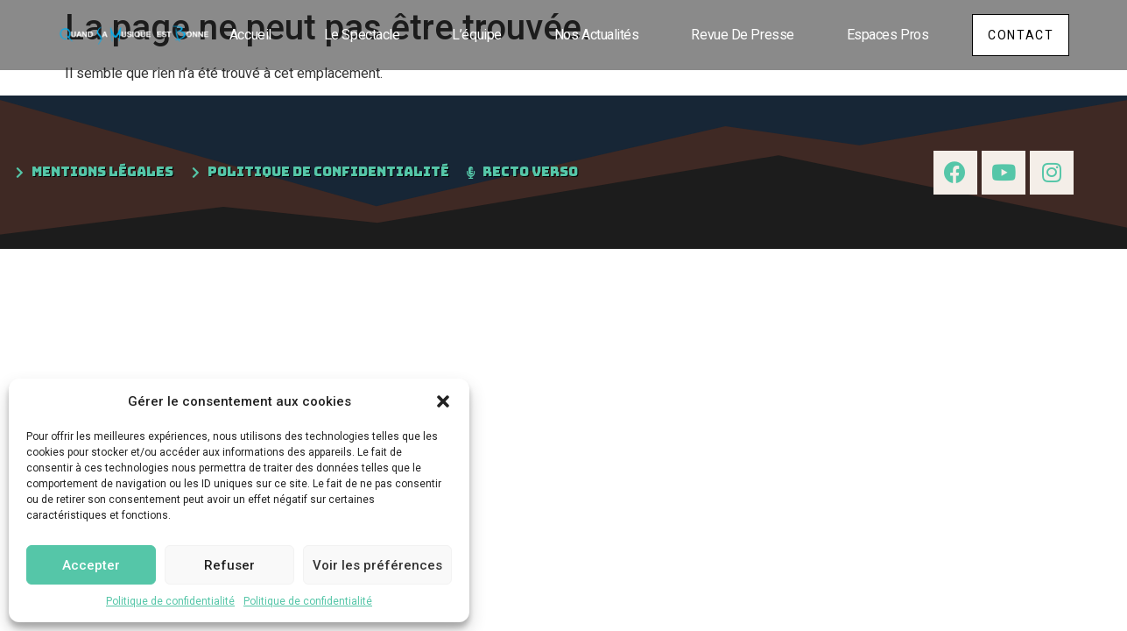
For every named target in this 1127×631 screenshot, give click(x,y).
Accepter (91, 565)
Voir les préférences (377, 565)
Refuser (229, 565)
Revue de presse (738, 34)
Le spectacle (357, 34)
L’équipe (472, 34)
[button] (443, 401)
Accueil (245, 34)
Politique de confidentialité (170, 601)
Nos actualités (591, 34)
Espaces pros (883, 34)
